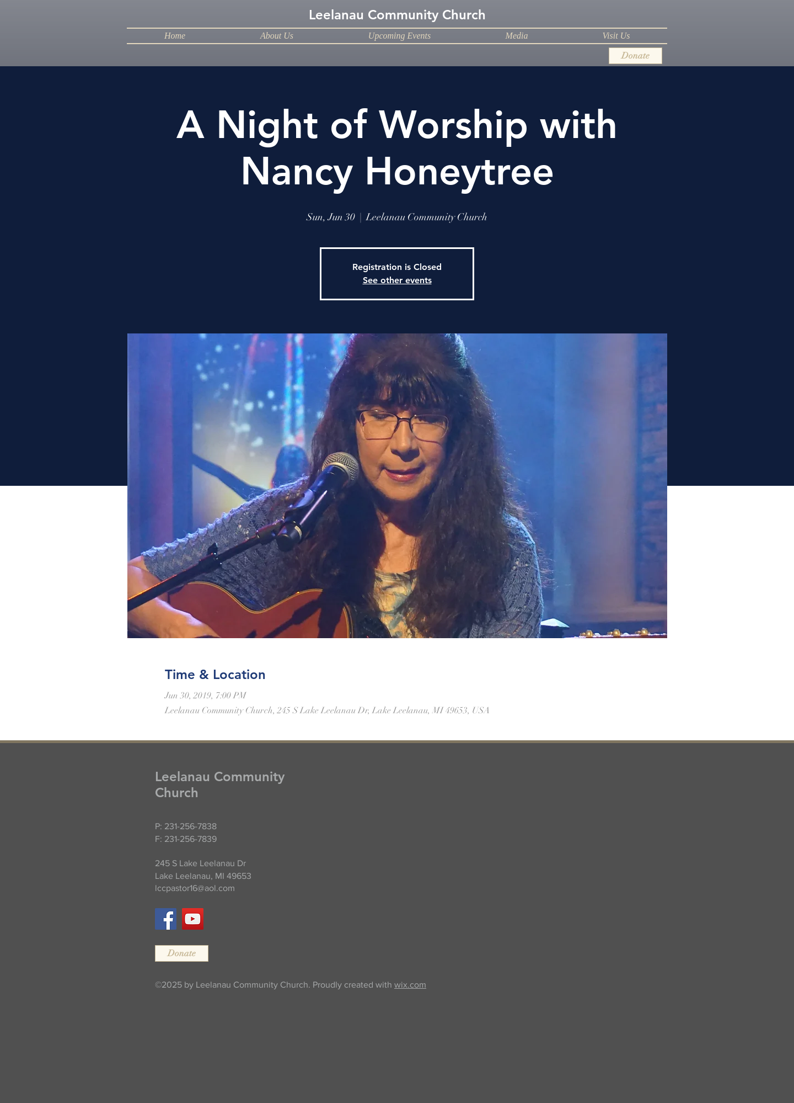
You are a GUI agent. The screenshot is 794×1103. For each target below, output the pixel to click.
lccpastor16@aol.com (195, 888)
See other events (397, 280)
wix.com (410, 984)
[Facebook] (165, 919)
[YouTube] (192, 919)
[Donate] (635, 55)
